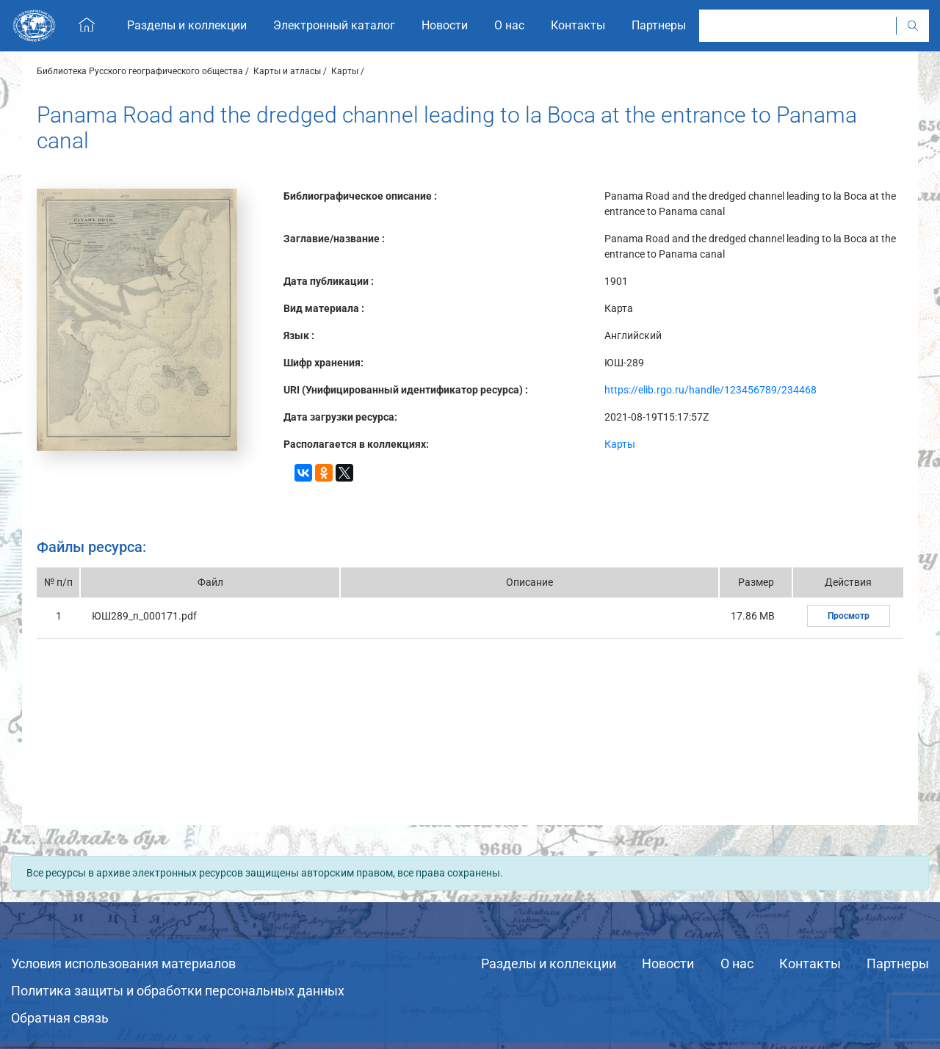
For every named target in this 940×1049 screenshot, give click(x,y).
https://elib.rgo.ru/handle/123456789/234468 (710, 390)
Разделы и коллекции (548, 963)
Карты (344, 71)
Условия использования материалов (123, 963)
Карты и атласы (287, 71)
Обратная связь (60, 1018)
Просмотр (849, 616)
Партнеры (898, 963)
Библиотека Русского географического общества (140, 71)
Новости (668, 963)
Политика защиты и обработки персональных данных (177, 990)
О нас (736, 963)
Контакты (810, 963)
